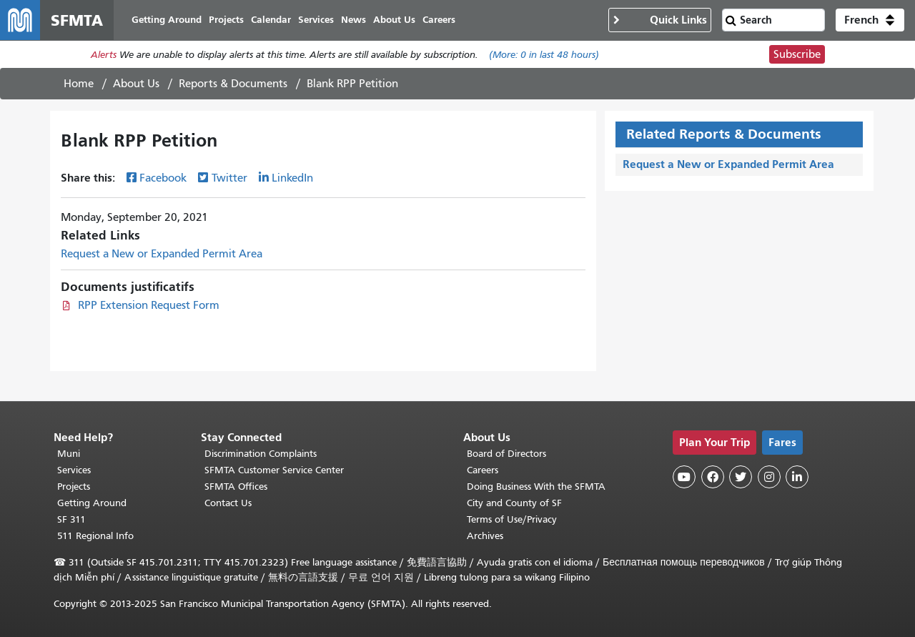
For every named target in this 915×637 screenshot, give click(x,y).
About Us (136, 83)
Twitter (229, 178)
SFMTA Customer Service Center (274, 470)
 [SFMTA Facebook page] (712, 477)
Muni (68, 454)
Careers (482, 470)
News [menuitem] (353, 20)
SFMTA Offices (235, 486)
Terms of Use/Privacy (512, 519)
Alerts (104, 55)
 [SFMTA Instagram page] (769, 477)
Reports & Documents (233, 83)
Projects (73, 486)
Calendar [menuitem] (271, 20)
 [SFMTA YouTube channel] (684, 477)
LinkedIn (292, 178)
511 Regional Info (95, 536)
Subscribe (797, 54)
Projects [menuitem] (226, 20)
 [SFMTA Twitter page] (740, 477)
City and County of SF (514, 503)
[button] (870, 20)
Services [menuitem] (316, 20)
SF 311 (71, 519)
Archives (485, 536)
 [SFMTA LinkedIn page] (797, 477)
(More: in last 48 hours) (544, 55)
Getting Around (92, 503)
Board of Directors (506, 454)
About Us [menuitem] (394, 20)
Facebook (163, 178)
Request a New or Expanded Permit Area (161, 253)
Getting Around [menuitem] (167, 20)
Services (74, 470)
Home (79, 83)
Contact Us (228, 503)
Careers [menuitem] (438, 20)
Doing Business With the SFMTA (536, 486)
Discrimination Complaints (260, 454)
